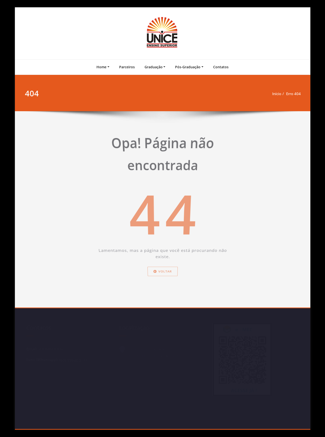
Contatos (221, 67)
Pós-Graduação (187, 67)
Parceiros (127, 67)
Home (101, 67)
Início (275, 93)
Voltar (162, 282)
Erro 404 (292, 93)
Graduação (154, 67)
